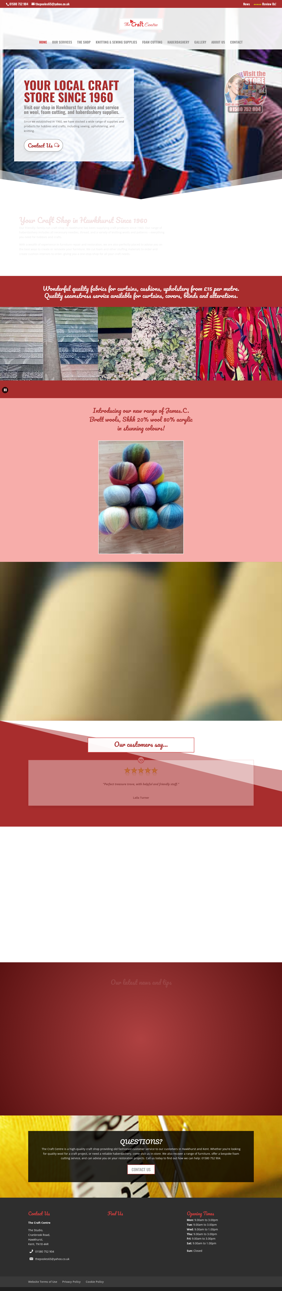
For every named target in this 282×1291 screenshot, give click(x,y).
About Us (218, 43)
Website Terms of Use (42, 1282)
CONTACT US (141, 1169)
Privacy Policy (71, 1282)
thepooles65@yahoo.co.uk (52, 1259)
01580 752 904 (44, 1251)
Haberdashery (178, 43)
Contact (236, 43)
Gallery (200, 43)
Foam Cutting (152, 43)
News (246, 4)
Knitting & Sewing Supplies (116, 43)
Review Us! (265, 4)
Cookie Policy (95, 1282)
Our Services (62, 43)
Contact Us (40, 145)
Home (43, 43)
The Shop (84, 43)
